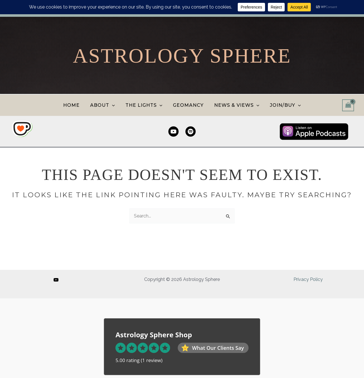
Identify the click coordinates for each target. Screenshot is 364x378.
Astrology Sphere (182, 55)
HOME (75, 105)
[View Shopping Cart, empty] (348, 105)
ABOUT (104, 105)
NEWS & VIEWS (234, 105)
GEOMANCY (187, 105)
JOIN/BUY (281, 105)
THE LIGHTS (144, 105)
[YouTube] (56, 279)
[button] (114, 105)
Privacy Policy (308, 279)
